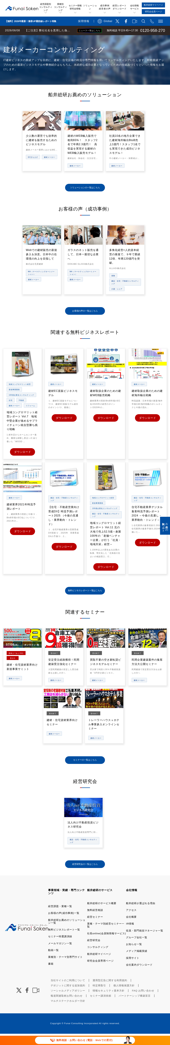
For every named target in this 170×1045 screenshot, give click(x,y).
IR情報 (130, 934)
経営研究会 (93, 951)
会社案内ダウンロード (139, 976)
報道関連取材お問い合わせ (67, 1007)
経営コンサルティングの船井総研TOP (24, 38)
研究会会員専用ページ (100, 972)
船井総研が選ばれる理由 (140, 914)
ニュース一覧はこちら (89, 30)
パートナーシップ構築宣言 (135, 1007)
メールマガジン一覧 (60, 954)
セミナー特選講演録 (60, 947)
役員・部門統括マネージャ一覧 (144, 941)
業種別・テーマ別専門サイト (65, 968)
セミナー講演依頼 (100, 1007)
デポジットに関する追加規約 (68, 996)
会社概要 (131, 928)
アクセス (131, 921)
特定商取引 (99, 996)
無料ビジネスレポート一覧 (64, 940)
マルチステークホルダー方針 (68, 1012)
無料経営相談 (95, 921)
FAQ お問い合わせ (143, 1001)
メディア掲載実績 (136, 962)
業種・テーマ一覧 (60, 38)
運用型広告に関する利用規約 (110, 991)
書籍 (50, 975)
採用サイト (132, 969)
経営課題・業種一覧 (60, 917)
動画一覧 (53, 961)
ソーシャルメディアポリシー (68, 1001)
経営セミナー (95, 928)
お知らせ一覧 (134, 955)
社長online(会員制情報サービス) (106, 944)
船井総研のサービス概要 (101, 914)
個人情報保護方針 (124, 996)
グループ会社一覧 (136, 948)
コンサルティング (97, 958)
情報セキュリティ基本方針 (109, 1001)
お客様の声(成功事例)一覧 (63, 924)
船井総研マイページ (99, 965)
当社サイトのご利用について (68, 991)
